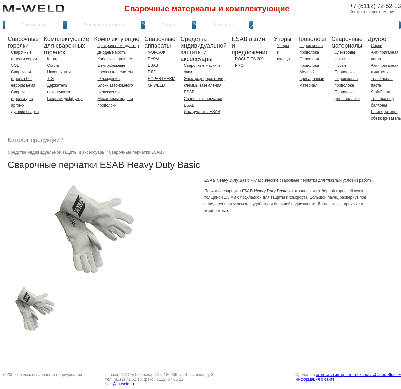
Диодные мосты (112, 52)
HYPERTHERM (161, 78)
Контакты (222, 24)
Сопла (53, 65)
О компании (34, 24)
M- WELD (156, 85)
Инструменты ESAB (202, 111)
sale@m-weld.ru (119, 384)
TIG (50, 78)
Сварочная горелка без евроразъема (23, 79)
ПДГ (151, 72)
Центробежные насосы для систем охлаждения (115, 72)
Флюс (339, 59)
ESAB (153, 65)
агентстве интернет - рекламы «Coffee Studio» (358, 374)
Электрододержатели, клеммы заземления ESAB (204, 85)
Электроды (344, 52)
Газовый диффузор (64, 98)
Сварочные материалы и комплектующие (206, 8)
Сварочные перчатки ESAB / (137, 152)
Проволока (344, 72)
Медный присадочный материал (312, 79)
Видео (168, 24)
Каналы (54, 59)
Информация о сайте (314, 379)
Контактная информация (372, 12)
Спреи (376, 45)
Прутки (340, 65)
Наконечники (59, 72)
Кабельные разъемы (116, 59)
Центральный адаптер (118, 45)
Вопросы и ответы (104, 24)
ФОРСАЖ (156, 52)
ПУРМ (153, 59)
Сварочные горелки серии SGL (24, 59)
